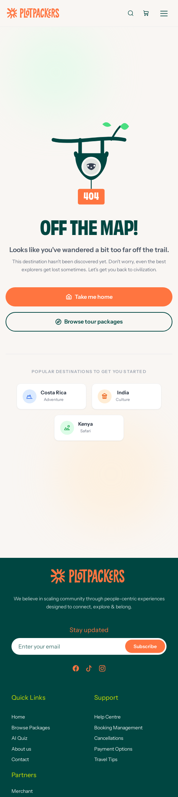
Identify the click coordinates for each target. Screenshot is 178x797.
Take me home (89, 296)
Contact (20, 759)
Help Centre (107, 717)
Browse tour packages (89, 321)
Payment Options (113, 749)
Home (18, 717)
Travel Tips (106, 759)
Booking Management (118, 727)
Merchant (22, 791)
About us (21, 749)
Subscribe (145, 646)
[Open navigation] (164, 11)
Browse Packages (30, 727)
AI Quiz (19, 738)
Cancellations (108, 738)
